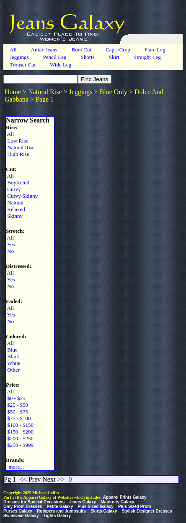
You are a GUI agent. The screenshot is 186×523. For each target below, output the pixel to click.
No (10, 251)
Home (13, 91)
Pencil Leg (55, 57)
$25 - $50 (17, 405)
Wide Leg (60, 64)
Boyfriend (17, 182)
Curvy (13, 189)
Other (13, 370)
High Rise (17, 154)
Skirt (114, 57)
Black (13, 356)
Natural (14, 202)
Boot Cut (81, 49)
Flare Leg (155, 49)
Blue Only (113, 91)
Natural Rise (45, 91)
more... (15, 467)
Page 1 (45, 99)
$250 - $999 (20, 445)
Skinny (14, 216)
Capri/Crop (118, 49)
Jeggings (19, 57)
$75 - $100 (18, 418)
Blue (12, 350)
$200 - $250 (20, 438)
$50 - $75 (17, 411)
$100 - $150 (20, 425)
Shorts (87, 57)
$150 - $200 (20, 432)
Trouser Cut (23, 64)
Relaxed (15, 209)
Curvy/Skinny (22, 196)
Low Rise (17, 141)
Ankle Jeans (44, 49)
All (13, 49)
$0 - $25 (16, 398)
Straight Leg (147, 57)
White (13, 363)
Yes (10, 244)
